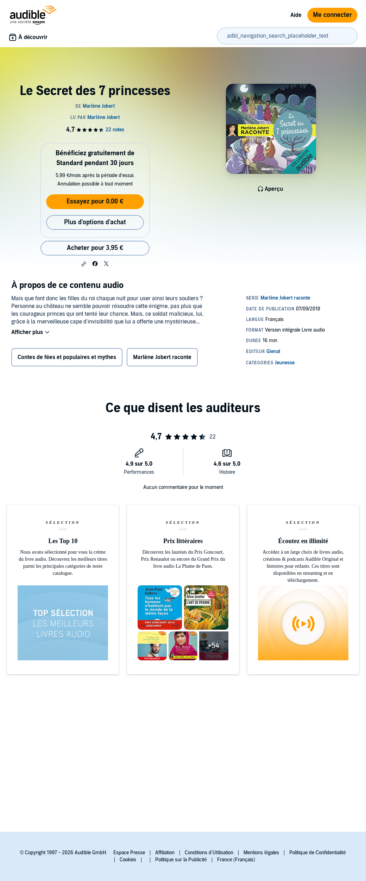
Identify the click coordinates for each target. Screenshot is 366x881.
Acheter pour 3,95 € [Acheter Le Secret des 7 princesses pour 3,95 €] (95, 248)
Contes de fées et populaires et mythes (67, 357)
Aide (296, 15)
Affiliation (165, 853)
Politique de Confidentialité (317, 853)
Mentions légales (261, 853)
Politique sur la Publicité (181, 860)
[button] (84, 264)
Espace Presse (129, 853)
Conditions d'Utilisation (209, 853)
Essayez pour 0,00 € (95, 201)
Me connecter (332, 15)
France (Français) (236, 860)
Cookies (128, 860)
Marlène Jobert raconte (162, 357)
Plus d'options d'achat (95, 222)
